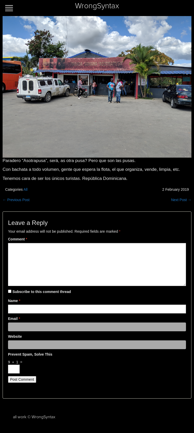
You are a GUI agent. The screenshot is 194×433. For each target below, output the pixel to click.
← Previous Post (16, 200)
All (26, 189)
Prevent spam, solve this (30, 354)
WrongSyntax (97, 6)
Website (15, 336)
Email (14, 319)
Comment (17, 239)
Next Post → (181, 200)
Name (14, 301)
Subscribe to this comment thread (41, 292)
